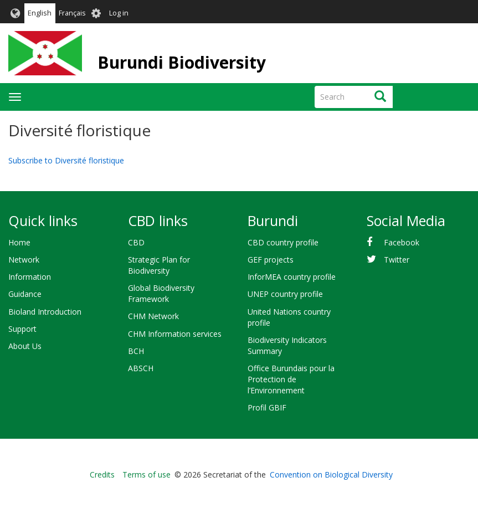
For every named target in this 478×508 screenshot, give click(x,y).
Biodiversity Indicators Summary (287, 345)
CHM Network (153, 316)
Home (19, 242)
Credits (102, 474)
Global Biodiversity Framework (161, 293)
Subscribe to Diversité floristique (66, 160)
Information (29, 276)
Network (23, 259)
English (40, 13)
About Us (25, 346)
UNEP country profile (285, 294)
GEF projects (271, 259)
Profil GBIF (267, 407)
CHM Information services (175, 334)
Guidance (25, 294)
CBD (136, 242)
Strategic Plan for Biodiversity (159, 265)
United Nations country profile (289, 317)
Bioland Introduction (44, 311)
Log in (119, 13)
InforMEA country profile (292, 276)
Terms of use (146, 474)
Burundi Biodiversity (181, 62)
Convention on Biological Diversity (331, 474)
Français (72, 13)
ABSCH (140, 368)
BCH (136, 351)
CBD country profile (283, 242)
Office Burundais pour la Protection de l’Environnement (291, 379)
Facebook (401, 242)
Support (22, 329)
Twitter (396, 259)
